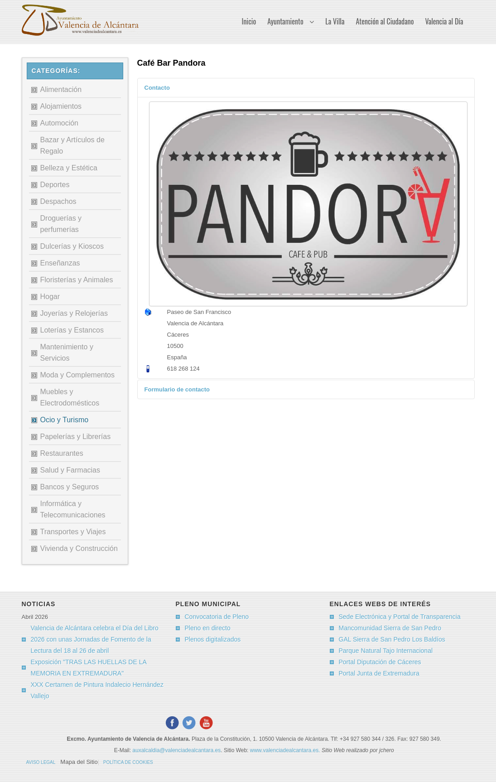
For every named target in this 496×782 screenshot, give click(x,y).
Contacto (157, 87)
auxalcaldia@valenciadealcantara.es (176, 750)
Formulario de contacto (177, 389)
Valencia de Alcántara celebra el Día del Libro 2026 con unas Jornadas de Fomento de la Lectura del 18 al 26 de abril (95, 639)
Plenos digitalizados (213, 639)
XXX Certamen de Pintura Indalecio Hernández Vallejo (97, 690)
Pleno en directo (208, 628)
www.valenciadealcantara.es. (286, 750)
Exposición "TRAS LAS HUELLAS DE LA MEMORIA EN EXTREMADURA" (89, 667)
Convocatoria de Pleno (217, 616)
